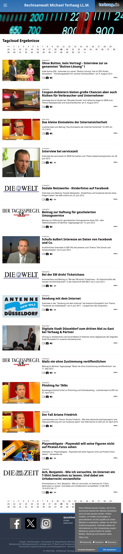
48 (61, 52)
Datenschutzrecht (38, 546)
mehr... (116, 77)
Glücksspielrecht (58, 546)
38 (114, 49)
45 (44, 52)
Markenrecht (15, 544)
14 (81, 47)
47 (55, 52)
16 (93, 47)
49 (67, 52)
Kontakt (66, 520)
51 (79, 52)
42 (26, 52)
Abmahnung (73, 546)
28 (55, 49)
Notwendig (85, 542)
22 (20, 49)
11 (63, 47)
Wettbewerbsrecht (30, 544)
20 (8, 49)
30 (67, 49)
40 (14, 52)
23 (26, 49)
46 (50, 52)
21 (14, 49)
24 (32, 49)
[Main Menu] (5, 5)
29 (61, 49)
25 (38, 49)
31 (73, 49)
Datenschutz (68, 523)
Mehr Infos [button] (83, 537)
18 (105, 47)
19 (110, 47)
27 (50, 49)
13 (75, 47)
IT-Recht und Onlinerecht (63, 544)
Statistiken (98, 542)
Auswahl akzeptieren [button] (86, 550)
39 (8, 52)
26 (44, 49)
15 (87, 47)
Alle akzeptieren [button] (109, 550)
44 (38, 52)
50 (73, 52)
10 (58, 47)
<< (8, 47)
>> (85, 52)
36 (102, 49)
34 (90, 49)
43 (32, 52)
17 (99, 47)
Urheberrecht (45, 544)
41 (20, 52)
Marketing (110, 542)
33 (85, 49)
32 (79, 49)
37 (108, 49)
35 (96, 49)
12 (69, 47)
